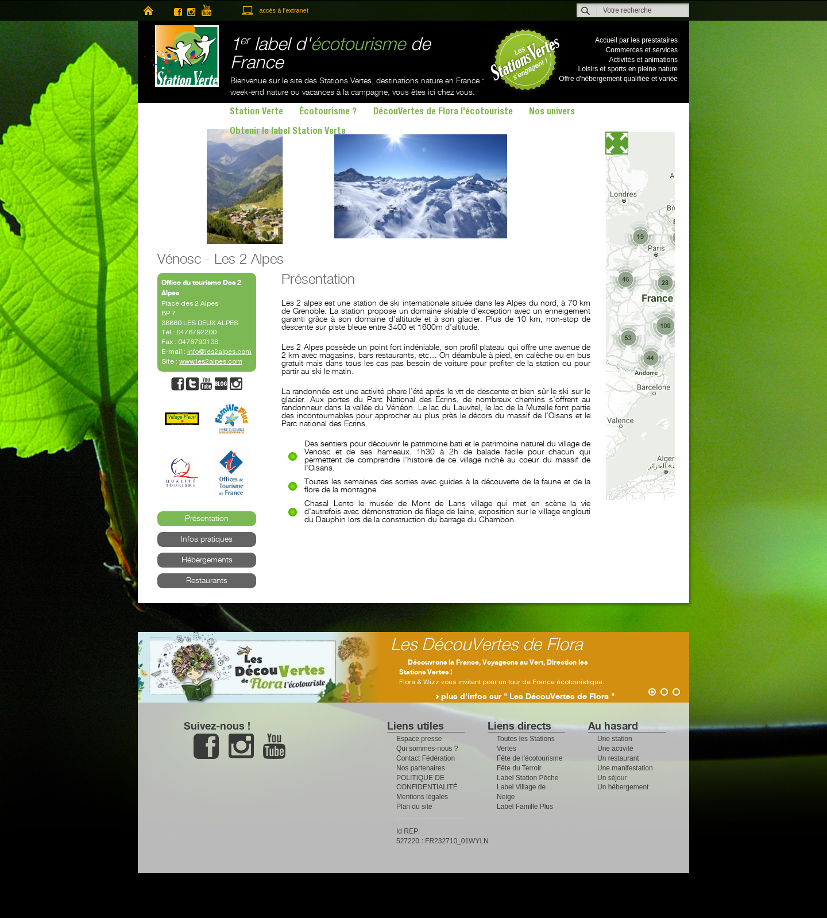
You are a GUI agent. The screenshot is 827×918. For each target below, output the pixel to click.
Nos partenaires (420, 768)
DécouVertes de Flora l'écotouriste (443, 112)
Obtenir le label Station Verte (288, 132)
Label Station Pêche (527, 778)
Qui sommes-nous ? (427, 749)
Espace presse (419, 739)
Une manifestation (625, 768)
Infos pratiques (207, 539)
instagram (191, 11)
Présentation (207, 519)
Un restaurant (618, 758)
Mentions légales (422, 797)
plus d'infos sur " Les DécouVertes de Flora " (528, 697)
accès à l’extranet (283, 10)
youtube (211, 11)
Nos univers (552, 112)
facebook (178, 11)
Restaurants (206, 581)
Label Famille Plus (525, 807)
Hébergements (207, 560)
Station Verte (181, 56)
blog (221, 384)
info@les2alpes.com (219, 352)
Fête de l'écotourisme (529, 758)
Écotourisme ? (328, 112)
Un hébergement (622, 787)
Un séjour (612, 778)
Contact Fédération (425, 758)
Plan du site (414, 807)
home (148, 11)
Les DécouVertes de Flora (487, 645)
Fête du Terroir (519, 768)
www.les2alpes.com (210, 361)
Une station (614, 739)
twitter (192, 384)
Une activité (615, 749)
